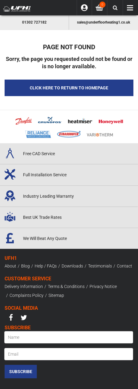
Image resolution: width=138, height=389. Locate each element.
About (10, 266)
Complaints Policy (27, 295)
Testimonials (100, 266)
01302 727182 (34, 22)
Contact (124, 266)
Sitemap (56, 295)
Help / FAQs (46, 266)
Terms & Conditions (66, 286)
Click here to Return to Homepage (69, 87)
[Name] (68, 337)
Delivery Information (24, 286)
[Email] (68, 354)
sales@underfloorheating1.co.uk (103, 22)
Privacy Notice (103, 286)
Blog (25, 266)
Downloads (72, 266)
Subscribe (20, 371)
